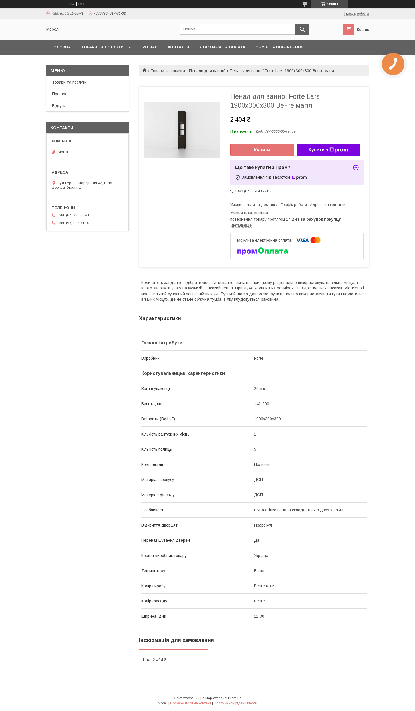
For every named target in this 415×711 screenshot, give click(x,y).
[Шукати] (302, 29)
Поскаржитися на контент (190, 703)
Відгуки (59, 105)
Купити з (328, 150)
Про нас (149, 47)
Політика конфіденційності (235, 703)
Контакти (178, 47)
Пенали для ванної (207, 70)
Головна (61, 47)
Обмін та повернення (279, 47)
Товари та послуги (102, 47)
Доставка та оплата (222, 47)
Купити (262, 149)
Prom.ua (234, 698)
